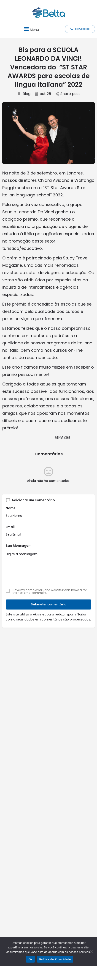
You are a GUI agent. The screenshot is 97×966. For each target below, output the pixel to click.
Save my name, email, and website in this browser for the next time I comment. (49, 591)
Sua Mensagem (19, 545)
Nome (11, 508)
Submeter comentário (48, 604)
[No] (91, 951)
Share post (68, 93)
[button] (31, 29)
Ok (30, 959)
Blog (23, 93)
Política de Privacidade (55, 959)
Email (10, 527)
